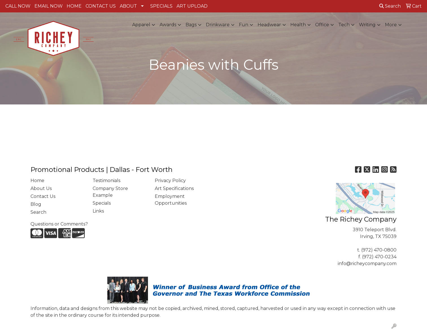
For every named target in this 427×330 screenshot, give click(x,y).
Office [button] (322, 24)
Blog (35, 204)
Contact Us (42, 196)
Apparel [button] (141, 24)
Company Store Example (110, 192)
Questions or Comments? (59, 224)
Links (98, 211)
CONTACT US (101, 6)
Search (390, 6)
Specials (102, 203)
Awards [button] (168, 24)
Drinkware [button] (218, 24)
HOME (74, 6)
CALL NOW (17, 6)
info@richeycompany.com (367, 263)
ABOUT (128, 6)
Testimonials (106, 180)
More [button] (391, 24)
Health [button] (298, 24)
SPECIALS (161, 6)
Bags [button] (191, 24)
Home (37, 180)
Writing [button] (367, 24)
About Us (41, 188)
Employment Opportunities (171, 200)
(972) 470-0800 (378, 250)
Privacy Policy (170, 180)
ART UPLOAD (192, 6)
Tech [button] (344, 24)
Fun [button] (243, 24)
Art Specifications (174, 188)
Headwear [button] (269, 24)
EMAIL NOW (48, 6)
